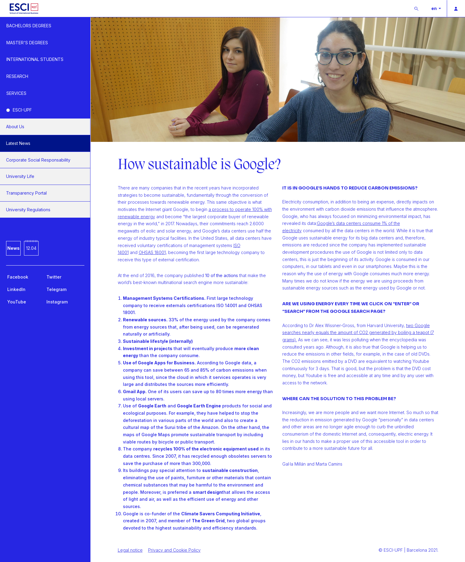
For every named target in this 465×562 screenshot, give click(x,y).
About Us (15, 126)
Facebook (17, 276)
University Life (20, 176)
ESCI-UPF (22, 109)
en (434, 8)
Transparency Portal (26, 193)
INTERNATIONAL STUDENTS (34, 59)
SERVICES (16, 93)
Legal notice (130, 550)
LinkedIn (16, 289)
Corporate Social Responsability (38, 159)
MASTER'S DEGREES (27, 42)
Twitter (53, 276)
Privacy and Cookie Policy (174, 550)
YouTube (16, 301)
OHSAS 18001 (152, 252)
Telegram (56, 289)
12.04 (31, 248)
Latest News (18, 143)
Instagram (57, 301)
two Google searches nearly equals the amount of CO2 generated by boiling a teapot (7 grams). (358, 332)
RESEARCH (17, 76)
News (13, 248)
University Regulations (28, 209)
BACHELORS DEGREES (28, 25)
